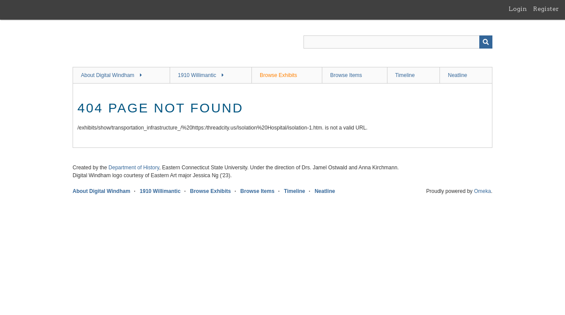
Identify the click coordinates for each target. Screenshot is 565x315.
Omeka (482, 191)
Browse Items (346, 75)
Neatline (457, 75)
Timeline (405, 75)
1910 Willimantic (197, 75)
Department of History (133, 167)
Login (518, 8)
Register (546, 8)
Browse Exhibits (278, 75)
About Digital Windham (107, 75)
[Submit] (485, 42)
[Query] (397, 42)
